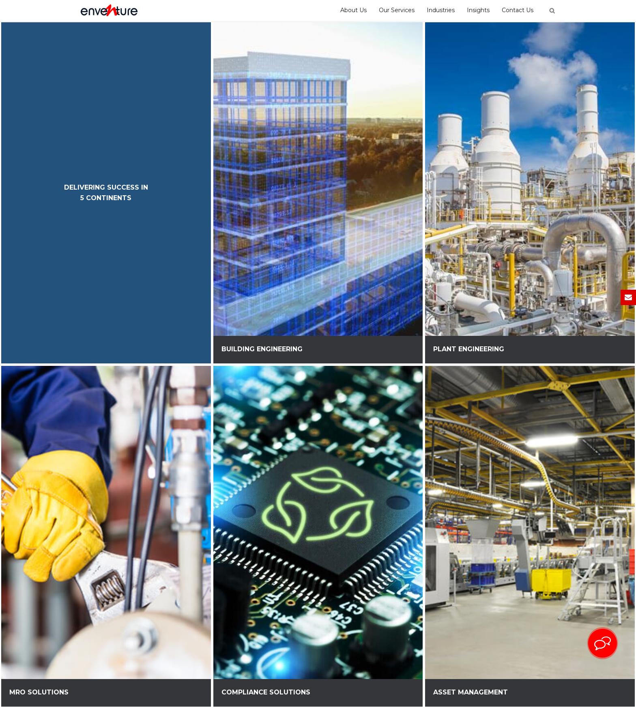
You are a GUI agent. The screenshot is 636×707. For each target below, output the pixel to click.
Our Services (397, 10)
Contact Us (517, 10)
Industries (441, 10)
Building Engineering (262, 349)
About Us (353, 10)
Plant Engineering (468, 349)
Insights (478, 10)
